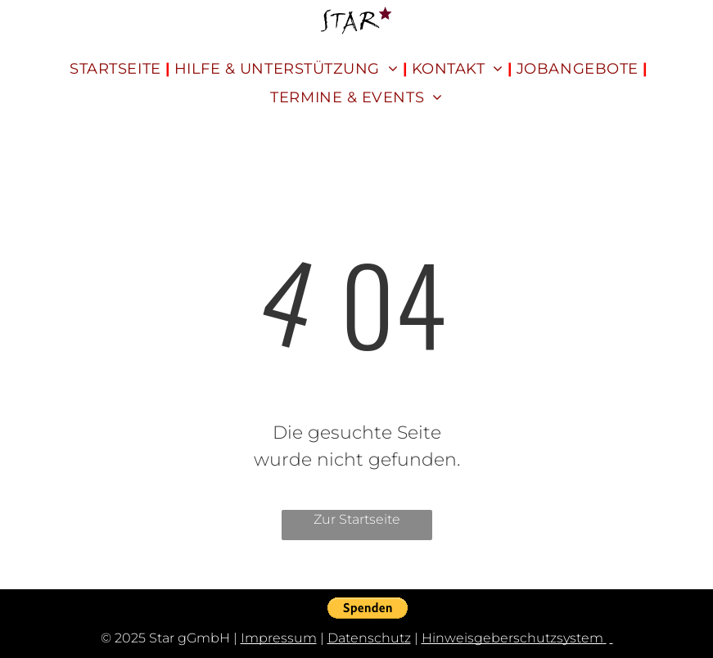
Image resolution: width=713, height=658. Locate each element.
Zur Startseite (357, 519)
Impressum (279, 638)
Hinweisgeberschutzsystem (512, 638)
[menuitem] (117, 69)
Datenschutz (369, 638)
